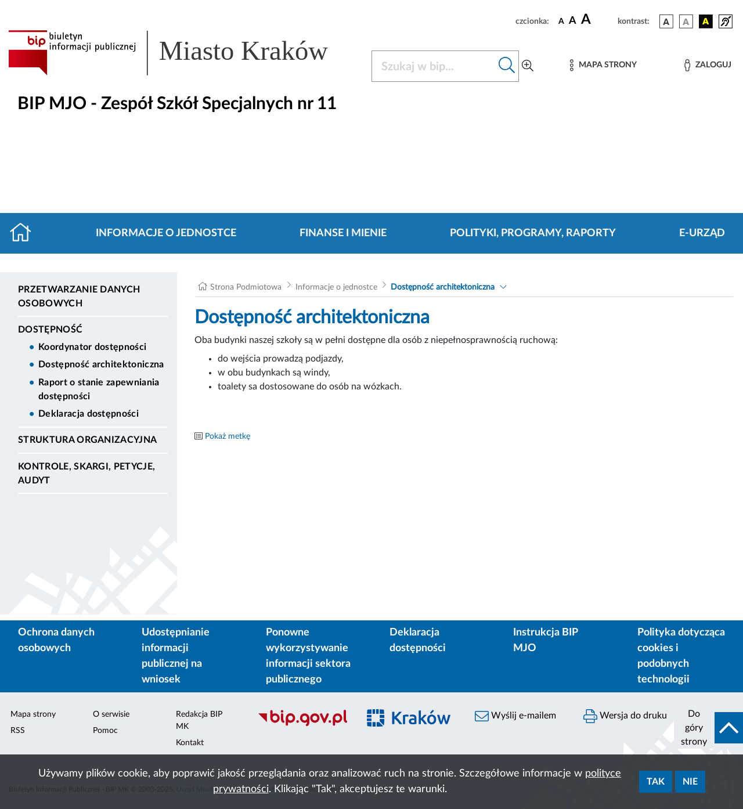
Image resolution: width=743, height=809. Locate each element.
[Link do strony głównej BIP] (183, 52)
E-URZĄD (702, 233)
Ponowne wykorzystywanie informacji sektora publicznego (308, 656)
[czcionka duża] (597, 19)
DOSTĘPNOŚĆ (50, 329)
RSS (17, 731)
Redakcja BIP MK (199, 720)
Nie (690, 781)
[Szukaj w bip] (507, 66)
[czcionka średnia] (573, 21)
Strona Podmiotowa (246, 287)
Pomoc (105, 731)
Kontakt (190, 743)
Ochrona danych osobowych (56, 640)
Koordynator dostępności (92, 347)
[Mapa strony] (603, 65)
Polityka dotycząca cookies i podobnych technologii (681, 656)
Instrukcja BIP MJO (545, 640)
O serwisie (111, 714)
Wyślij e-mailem (515, 716)
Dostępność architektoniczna (101, 364)
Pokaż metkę (227, 436)
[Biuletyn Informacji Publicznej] (302, 724)
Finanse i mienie (343, 233)
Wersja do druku (625, 716)
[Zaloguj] (707, 65)
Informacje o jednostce (166, 233)
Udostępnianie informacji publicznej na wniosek (176, 656)
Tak (656, 781)
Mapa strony (33, 714)
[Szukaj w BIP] (434, 66)
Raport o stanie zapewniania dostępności (99, 389)
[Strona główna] (25, 233)
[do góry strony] (708, 728)
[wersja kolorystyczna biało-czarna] (686, 21)
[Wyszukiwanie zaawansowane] (527, 66)
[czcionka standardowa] (561, 21)
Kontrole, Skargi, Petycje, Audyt (86, 473)
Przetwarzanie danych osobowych (79, 296)
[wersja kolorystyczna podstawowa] (666, 21)
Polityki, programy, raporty (533, 233)
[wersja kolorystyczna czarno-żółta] (706, 21)
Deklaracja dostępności (88, 413)
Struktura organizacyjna (87, 440)
